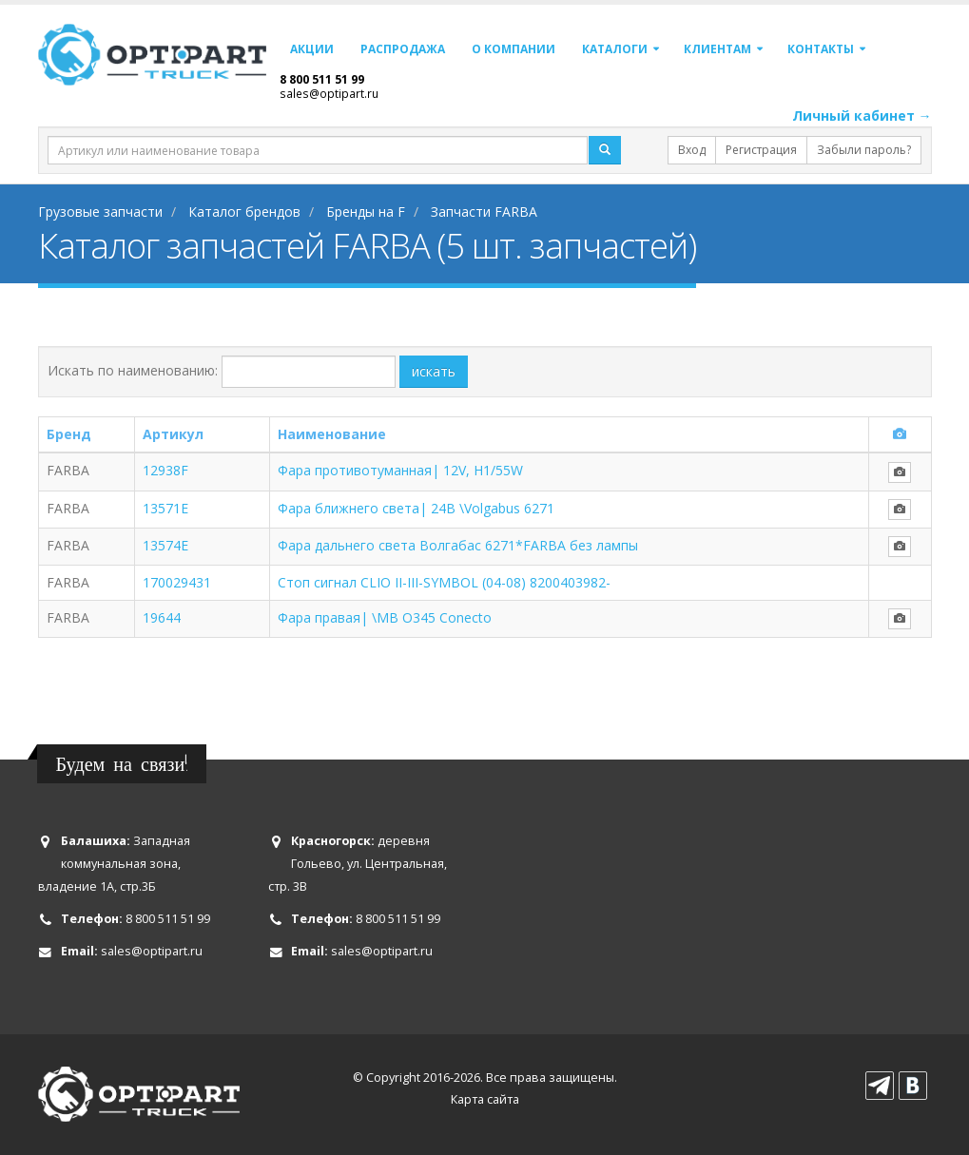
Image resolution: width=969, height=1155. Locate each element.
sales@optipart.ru (329, 93)
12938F (165, 470)
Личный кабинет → (862, 115)
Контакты (820, 49)
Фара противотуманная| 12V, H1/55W (400, 470)
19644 (162, 617)
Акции (312, 49)
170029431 (177, 582)
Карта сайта (485, 1099)
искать (433, 371)
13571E (165, 508)
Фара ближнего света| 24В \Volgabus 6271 (416, 508)
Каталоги (615, 49)
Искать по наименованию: (133, 370)
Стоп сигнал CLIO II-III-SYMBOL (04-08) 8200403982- (444, 582)
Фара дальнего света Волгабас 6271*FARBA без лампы (458, 545)
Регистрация (761, 150)
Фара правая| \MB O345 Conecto (385, 617)
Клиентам (717, 49)
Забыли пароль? (864, 150)
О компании (513, 49)
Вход (692, 150)
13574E (165, 545)
